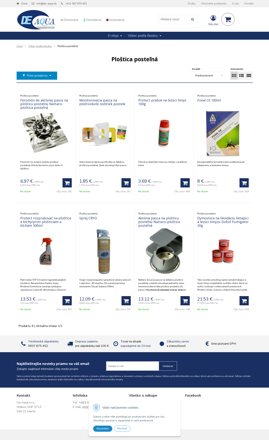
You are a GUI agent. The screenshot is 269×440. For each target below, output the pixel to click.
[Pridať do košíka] (67, 182)
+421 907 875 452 (76, 3)
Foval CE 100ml (209, 100)
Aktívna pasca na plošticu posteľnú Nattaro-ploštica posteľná (159, 222)
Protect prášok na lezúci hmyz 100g (162, 102)
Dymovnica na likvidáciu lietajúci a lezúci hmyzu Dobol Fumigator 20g (223, 222)
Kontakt (249, 3)
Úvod (24, 3)
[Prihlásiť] (213, 20)
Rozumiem (103, 428)
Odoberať (168, 366)
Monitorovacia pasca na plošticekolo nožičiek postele (102, 102)
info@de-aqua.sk (47, 3)
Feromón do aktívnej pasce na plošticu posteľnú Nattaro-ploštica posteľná (44, 104)
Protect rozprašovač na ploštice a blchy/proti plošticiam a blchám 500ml (45, 222)
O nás (235, 3)
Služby (191, 3)
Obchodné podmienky (213, 3)
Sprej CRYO (88, 218)
